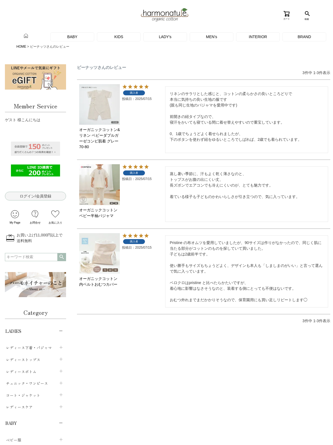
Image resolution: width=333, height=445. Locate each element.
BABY (72, 37)
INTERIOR (258, 37)
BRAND (304, 37)
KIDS (118, 37)
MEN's (211, 37)
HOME (21, 46)
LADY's (165, 37)
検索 (35, 257)
